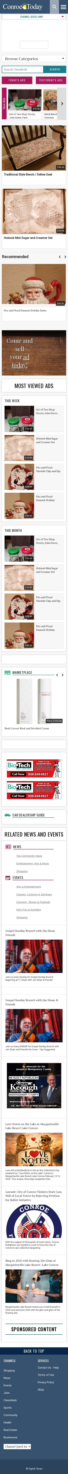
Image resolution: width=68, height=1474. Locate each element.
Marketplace (22, 672)
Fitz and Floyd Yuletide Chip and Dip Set (48, 469)
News (17, 846)
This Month (13, 530)
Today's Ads (17, 80)
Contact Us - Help (48, 1367)
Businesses (10, 1437)
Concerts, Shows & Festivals (33, 902)
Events (18, 877)
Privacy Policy (46, 1382)
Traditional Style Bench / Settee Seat (28, 174)
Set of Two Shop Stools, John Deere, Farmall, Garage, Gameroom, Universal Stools (48, 411)
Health (7, 1422)
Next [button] (65, 257)
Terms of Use (46, 1375)
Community (10, 1415)
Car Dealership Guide (29, 815)
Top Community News (29, 855)
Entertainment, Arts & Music (32, 863)
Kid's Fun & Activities (28, 909)
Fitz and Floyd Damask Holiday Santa (25, 310)
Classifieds (10, 1400)
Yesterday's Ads (51, 80)
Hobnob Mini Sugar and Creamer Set (28, 238)
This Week (12, 400)
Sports (8, 1407)
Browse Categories (21, 58)
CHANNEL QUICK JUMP (31, 16)
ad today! (21, 361)
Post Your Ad (34, 45)
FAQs (41, 1389)
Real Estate (10, 1430)
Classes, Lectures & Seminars (34, 894)
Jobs (7, 1392)
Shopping (22, 871)
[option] (35, 291)
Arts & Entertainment (28, 886)
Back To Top (34, 1351)
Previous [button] (60, 257)
